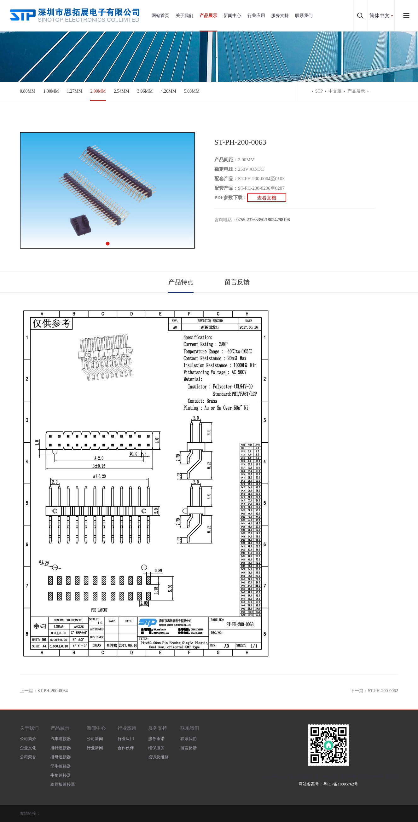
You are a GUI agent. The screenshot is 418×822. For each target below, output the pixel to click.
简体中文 (379, 15)
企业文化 (28, 747)
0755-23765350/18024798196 (263, 219)
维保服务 (156, 747)
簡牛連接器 (60, 766)
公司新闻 (95, 738)
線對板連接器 (62, 784)
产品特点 (181, 282)
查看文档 (266, 197)
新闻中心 (232, 15)
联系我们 (304, 15)
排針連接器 (60, 747)
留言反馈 (237, 282)
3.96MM (145, 91)
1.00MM (51, 91)
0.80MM (27, 91)
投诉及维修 (158, 757)
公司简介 (28, 738)
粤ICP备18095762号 (340, 784)
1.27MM (74, 91)
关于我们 (184, 15)
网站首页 (160, 15)
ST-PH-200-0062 (383, 690)
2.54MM (121, 91)
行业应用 (256, 15)
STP (319, 91)
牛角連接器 (60, 775)
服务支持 (280, 15)
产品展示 (208, 15)
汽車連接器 (60, 738)
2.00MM (98, 91)
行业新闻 (95, 747)
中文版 (335, 91)
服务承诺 (156, 738)
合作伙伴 (126, 747)
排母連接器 (60, 757)
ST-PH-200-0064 (53, 690)
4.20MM (168, 91)
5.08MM (192, 91)
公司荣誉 (28, 757)
